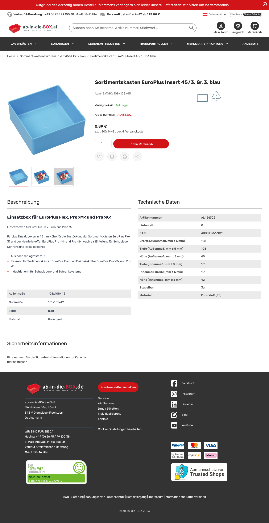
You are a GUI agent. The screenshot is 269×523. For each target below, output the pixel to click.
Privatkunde (236, 14)
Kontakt (103, 419)
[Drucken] (124, 156)
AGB (66, 497)
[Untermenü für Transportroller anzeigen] (171, 43)
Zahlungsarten (95, 497)
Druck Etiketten (108, 408)
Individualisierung (109, 414)
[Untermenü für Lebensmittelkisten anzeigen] (124, 43)
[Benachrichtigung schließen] (264, 4)
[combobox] (132, 28)
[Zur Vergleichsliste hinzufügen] (112, 156)
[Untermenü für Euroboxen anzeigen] (73, 43)
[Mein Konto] (221, 28)
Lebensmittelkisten (104, 44)
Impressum (155, 497)
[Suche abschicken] (191, 27)
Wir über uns (106, 403)
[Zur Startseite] (34, 28)
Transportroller (153, 44)
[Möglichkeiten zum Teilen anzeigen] (137, 156)
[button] (46, 120)
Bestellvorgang (136, 497)
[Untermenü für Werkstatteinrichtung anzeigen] (227, 43)
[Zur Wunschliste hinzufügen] (99, 156)
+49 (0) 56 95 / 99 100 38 (53, 436)
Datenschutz (115, 497)
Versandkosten (135, 131)
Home (11, 56)
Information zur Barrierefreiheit (185, 497)
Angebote (250, 44)
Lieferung (77, 497)
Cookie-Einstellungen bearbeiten (119, 429)
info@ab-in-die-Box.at (50, 442)
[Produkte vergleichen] (238, 28)
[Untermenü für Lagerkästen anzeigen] (35, 43)
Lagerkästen (21, 44)
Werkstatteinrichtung (205, 44)
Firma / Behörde (252, 14)
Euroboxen (60, 44)
